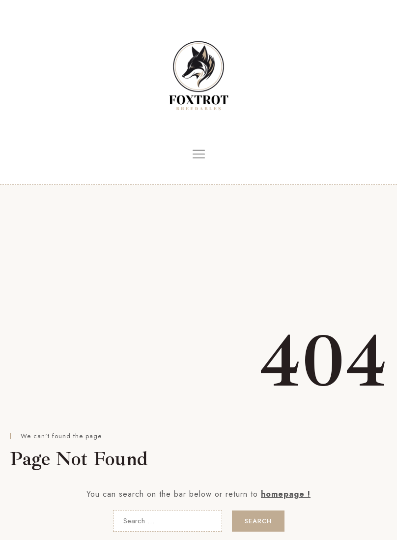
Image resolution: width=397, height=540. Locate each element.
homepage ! (286, 494)
